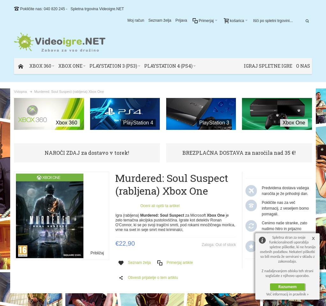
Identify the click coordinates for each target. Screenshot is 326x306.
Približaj (97, 253)
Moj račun (135, 20)
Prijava (181, 20)
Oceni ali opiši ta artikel (160, 206)
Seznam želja (159, 20)
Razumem (287, 286)
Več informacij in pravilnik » (287, 294)
